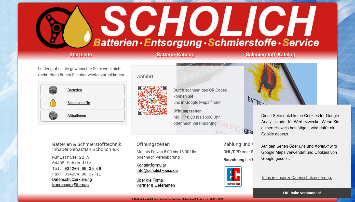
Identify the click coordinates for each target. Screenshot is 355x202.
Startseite (81, 55)
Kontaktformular (151, 165)
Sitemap (81, 184)
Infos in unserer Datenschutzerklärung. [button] (297, 177)
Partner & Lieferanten (155, 185)
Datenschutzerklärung (72, 179)
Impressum (62, 184)
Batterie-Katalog (176, 55)
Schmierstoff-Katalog (270, 55)
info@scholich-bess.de (156, 170)
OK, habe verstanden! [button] (302, 193)
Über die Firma (149, 180)
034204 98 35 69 (82, 168)
